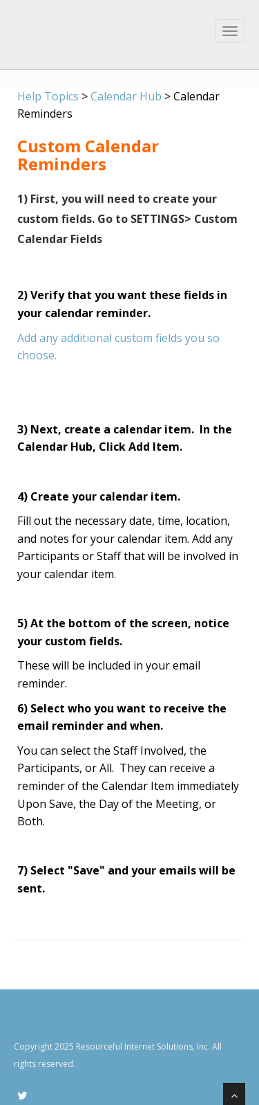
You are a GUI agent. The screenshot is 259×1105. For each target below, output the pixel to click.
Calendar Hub (126, 96)
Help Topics (48, 96)
